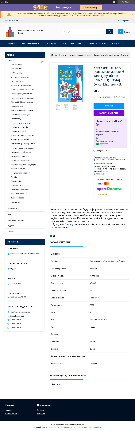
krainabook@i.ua (17, 316)
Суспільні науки (18, 169)
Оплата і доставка (96, 44)
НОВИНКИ (12, 209)
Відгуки (11, 226)
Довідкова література (20, 115)
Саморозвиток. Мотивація (22, 90)
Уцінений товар (17, 198)
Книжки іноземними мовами (22, 148)
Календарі (15, 202)
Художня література (20, 77)
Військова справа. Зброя (22, 110)
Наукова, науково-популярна (23, 165)
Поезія (14, 177)
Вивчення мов (17, 106)
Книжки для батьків (19, 127)
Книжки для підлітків (20, 139)
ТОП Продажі (11, 414)
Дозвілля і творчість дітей (22, 135)
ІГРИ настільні (17, 73)
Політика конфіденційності (92, 427)
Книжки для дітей (18, 131)
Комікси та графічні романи (23, 144)
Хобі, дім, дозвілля (19, 194)
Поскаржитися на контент (70, 427)
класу (70, 224)
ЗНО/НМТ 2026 (17, 81)
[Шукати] (109, 31)
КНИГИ (11, 60)
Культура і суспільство (21, 152)
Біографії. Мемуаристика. (22, 102)
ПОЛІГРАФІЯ (16, 69)
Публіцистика (17, 185)
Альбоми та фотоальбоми (22, 98)
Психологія (16, 181)
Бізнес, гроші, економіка (21, 94)
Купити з (108, 113)
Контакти (76, 44)
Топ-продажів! (17, 65)
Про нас (115, 44)
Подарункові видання (20, 173)
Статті (10, 231)
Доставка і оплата (16, 220)
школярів (70, 218)
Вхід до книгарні (30, 44)
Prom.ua (80, 425)
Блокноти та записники (21, 85)
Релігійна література (20, 190)
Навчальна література (21, 160)
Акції (63, 44)
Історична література (20, 123)
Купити (109, 106)
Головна (12, 44)
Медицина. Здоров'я (20, 156)
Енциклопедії (16, 119)
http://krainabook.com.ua (20, 312)
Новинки (51, 44)
